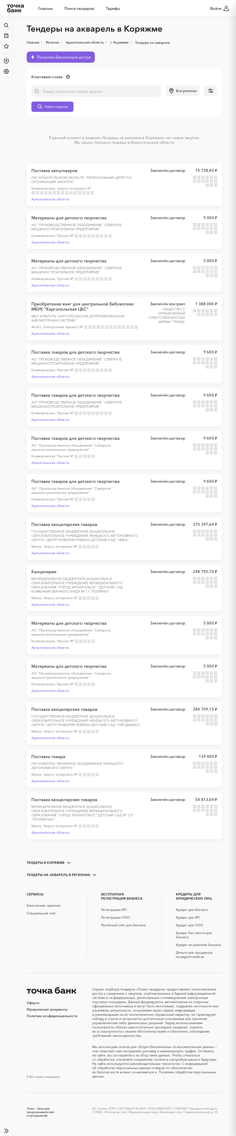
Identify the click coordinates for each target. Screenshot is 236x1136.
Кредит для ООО (189, 925)
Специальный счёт (41, 913)
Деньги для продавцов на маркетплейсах (194, 954)
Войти (219, 8)
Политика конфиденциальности (52, 1016)
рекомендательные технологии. (155, 1064)
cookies (124, 1047)
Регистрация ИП (113, 910)
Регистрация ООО (115, 917)
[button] (182, 91)
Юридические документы (47, 1009)
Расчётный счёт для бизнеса (123, 925)
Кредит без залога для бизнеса (194, 935)
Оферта (33, 1003)
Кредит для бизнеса (192, 910)
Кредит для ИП (188, 917)
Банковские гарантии (43, 905)
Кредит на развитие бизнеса (198, 945)
